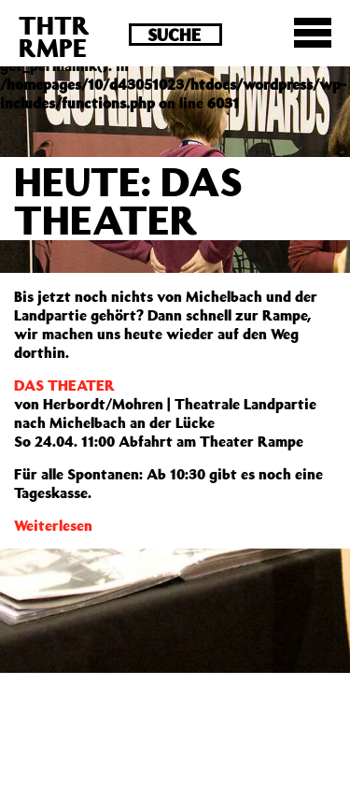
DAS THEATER (64, 385)
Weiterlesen (53, 525)
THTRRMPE (54, 36)
